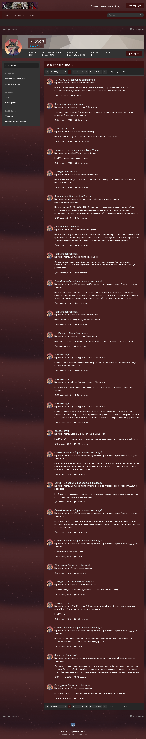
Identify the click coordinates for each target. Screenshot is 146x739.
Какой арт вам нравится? (69, 104)
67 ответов (81, 303)
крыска (74, 82)
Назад (54, 72)
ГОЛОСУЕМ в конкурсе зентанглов (74, 79)
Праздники (91, 336)
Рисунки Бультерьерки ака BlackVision (76, 150)
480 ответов (82, 141)
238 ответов (81, 619)
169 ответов (82, 245)
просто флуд (61, 354)
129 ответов (82, 163)
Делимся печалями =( (66, 226)
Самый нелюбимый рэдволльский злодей (78, 281)
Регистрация (135, 6)
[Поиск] (122, 15)
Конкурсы (91, 82)
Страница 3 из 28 (118, 72)
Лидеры (33, 15)
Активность (19, 15)
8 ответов (80, 346)
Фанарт (92, 131)
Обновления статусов (15, 79)
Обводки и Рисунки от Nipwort (72, 565)
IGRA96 (74, 606)
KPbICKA (75, 229)
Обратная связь (78, 731)
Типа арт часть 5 (64, 128)
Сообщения (10, 102)
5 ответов (81, 120)
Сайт (7, 15)
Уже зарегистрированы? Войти (107, 6)
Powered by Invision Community (73, 735)
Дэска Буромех (79, 357)
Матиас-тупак (62, 603)
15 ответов (81, 218)
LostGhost (75, 131)
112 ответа (80, 677)
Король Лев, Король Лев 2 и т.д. (73, 196)
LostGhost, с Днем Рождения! (71, 333)
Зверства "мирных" (65, 655)
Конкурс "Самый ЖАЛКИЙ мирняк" (74, 581)
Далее (97, 72)
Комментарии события (15, 121)
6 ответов (80, 594)
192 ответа (80, 573)
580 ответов (82, 370)
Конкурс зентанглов (66, 171)
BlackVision (76, 153)
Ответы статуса (12, 84)
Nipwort (58, 82)
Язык (63, 731)
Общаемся (91, 107)
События (9, 116)
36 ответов (81, 187)
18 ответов (77, 95)
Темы (7, 97)
